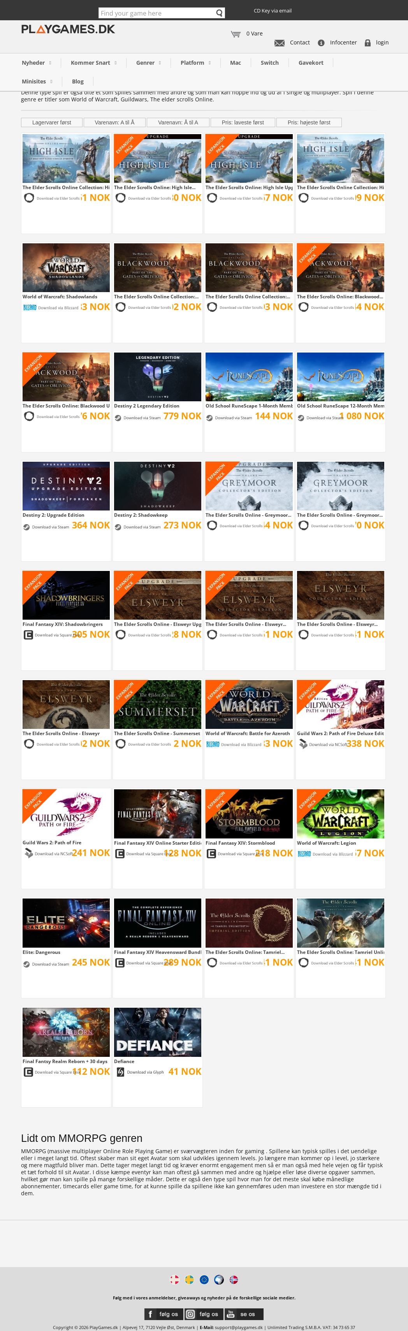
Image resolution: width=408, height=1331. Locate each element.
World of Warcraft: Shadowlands (60, 296)
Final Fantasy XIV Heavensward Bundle (157, 952)
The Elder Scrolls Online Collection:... (156, 296)
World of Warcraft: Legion (326, 843)
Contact (292, 42)
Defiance (124, 1061)
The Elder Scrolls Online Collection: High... (66, 187)
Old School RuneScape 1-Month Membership (249, 405)
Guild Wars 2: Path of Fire (52, 842)
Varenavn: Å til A (178, 122)
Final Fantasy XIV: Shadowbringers (63, 624)
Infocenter (337, 42)
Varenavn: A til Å (115, 122)
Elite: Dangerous (41, 952)
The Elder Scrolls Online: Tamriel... (245, 952)
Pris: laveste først (243, 122)
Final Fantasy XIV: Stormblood (240, 843)
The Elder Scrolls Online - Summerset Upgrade (157, 733)
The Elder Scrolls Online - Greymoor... (248, 515)
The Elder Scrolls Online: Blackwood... (340, 296)
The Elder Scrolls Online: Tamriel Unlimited (340, 952)
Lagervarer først (51, 122)
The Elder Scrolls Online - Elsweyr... (246, 624)
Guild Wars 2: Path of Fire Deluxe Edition (340, 733)
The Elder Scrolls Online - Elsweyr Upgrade (157, 624)
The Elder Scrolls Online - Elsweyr (61, 733)
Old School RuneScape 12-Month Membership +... (340, 405)
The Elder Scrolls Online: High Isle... (154, 187)
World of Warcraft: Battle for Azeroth (248, 733)
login (377, 42)
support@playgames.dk (239, 1327)
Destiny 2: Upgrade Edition (53, 515)
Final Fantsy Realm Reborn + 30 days (65, 1061)
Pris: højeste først (309, 122)
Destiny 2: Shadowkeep (141, 515)
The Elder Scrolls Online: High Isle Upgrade (249, 187)
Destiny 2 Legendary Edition (146, 405)
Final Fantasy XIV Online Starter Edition (157, 843)
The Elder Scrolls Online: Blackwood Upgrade (66, 405)
